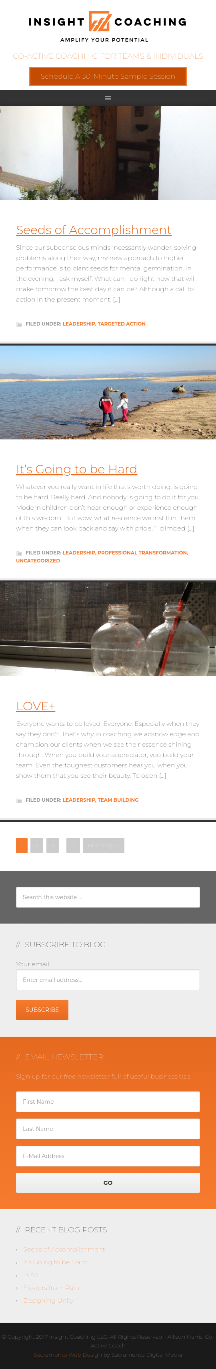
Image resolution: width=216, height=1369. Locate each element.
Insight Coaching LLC (108, 26)
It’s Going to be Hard (76, 469)
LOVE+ (35, 706)
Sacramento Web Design (68, 1354)
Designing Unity (48, 1300)
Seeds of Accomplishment (94, 230)
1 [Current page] (22, 845)
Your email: (33, 964)
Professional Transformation (142, 553)
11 (73, 845)
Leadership (79, 324)
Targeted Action (122, 324)
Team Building (118, 800)
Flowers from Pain (51, 1288)
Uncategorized (38, 561)
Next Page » (104, 845)
